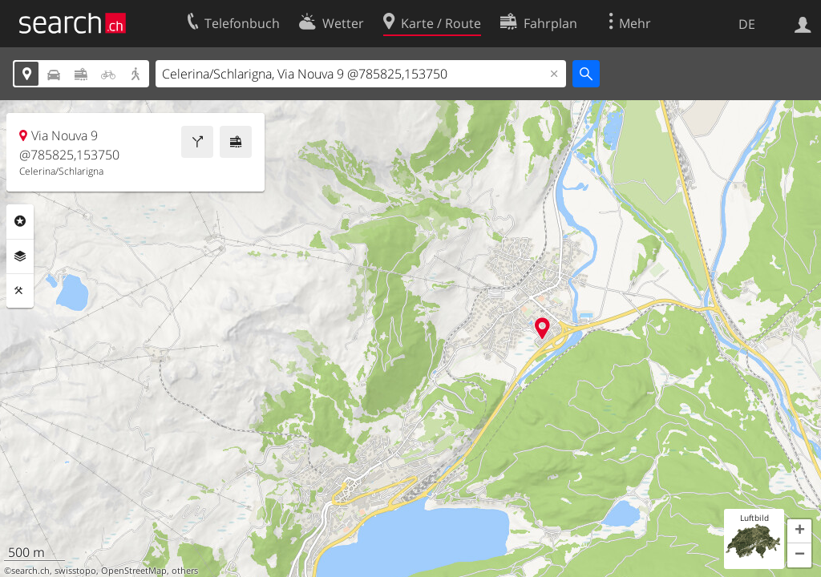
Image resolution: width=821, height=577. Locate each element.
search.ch (30, 570)
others (185, 570)
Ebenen (20, 256)
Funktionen (20, 291)
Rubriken (20, 221)
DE (746, 24)
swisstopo (75, 570)
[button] (799, 531)
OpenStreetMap (134, 570)
